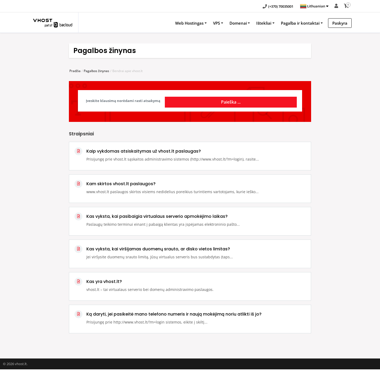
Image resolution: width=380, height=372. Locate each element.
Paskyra (339, 23)
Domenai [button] (238, 23)
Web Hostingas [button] (189, 23)
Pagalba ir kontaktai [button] (300, 23)
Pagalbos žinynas (96, 71)
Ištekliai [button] (263, 23)
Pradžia (75, 71)
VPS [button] (216, 23)
